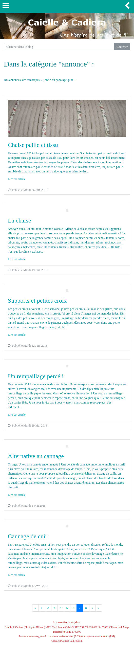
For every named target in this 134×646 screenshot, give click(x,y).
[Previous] (35, 608)
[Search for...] (59, 46)
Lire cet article (17, 179)
